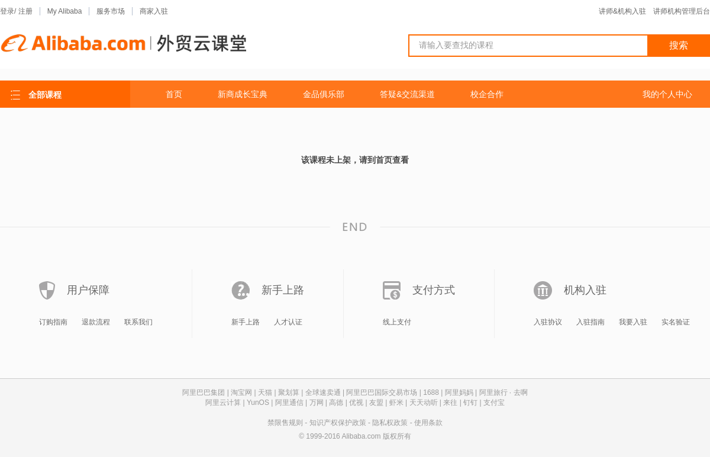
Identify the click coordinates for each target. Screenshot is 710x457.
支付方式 (433, 290)
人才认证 (288, 322)
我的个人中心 (667, 94)
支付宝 (494, 402)
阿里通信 (289, 402)
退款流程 (96, 322)
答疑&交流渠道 (407, 94)
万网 (316, 402)
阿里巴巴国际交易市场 (381, 392)
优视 (356, 402)
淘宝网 (241, 392)
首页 (174, 94)
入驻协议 (548, 322)
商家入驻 (154, 11)
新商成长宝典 (242, 94)
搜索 (678, 45)
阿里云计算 (223, 402)
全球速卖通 (323, 392)
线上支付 (397, 322)
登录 (7, 11)
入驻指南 (590, 322)
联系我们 (138, 322)
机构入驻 (585, 290)
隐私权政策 (390, 423)
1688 (431, 392)
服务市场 (110, 11)
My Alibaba (64, 11)
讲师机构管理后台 (681, 11)
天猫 (265, 392)
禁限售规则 (285, 423)
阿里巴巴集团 (203, 392)
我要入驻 (633, 322)
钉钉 (470, 402)
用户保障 (88, 290)
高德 (336, 402)
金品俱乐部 (323, 94)
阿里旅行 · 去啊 (503, 392)
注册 (25, 11)
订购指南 (53, 322)
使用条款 (428, 423)
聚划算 (288, 392)
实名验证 (675, 322)
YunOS (258, 402)
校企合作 (487, 94)
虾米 (396, 402)
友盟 (376, 402)
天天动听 (423, 402)
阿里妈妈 (459, 392)
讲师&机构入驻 (622, 11)
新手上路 (283, 290)
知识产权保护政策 (337, 423)
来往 (450, 402)
